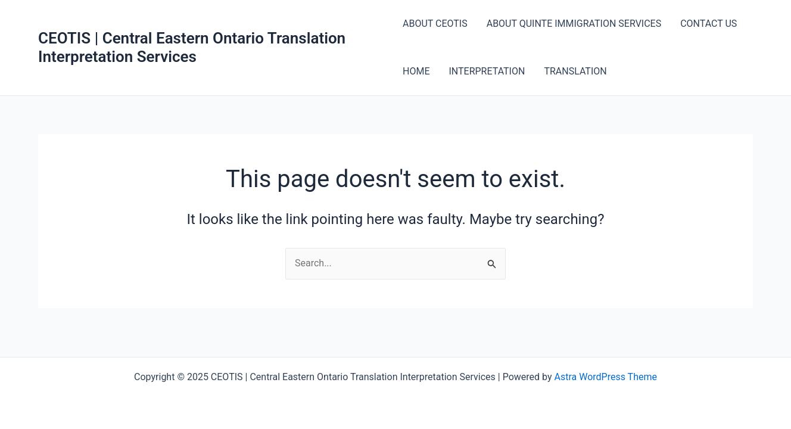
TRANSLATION (575, 71)
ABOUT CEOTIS (435, 23)
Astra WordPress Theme (605, 377)
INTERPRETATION (487, 71)
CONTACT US (708, 23)
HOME (416, 71)
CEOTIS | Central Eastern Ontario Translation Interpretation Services (191, 47)
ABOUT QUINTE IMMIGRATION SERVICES (574, 23)
